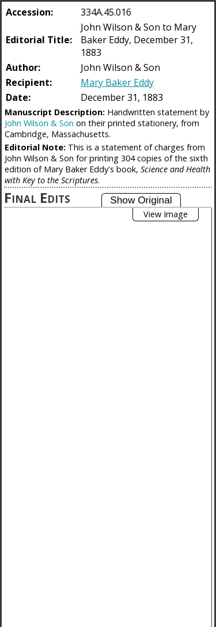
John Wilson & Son (39, 123)
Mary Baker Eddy (117, 82)
